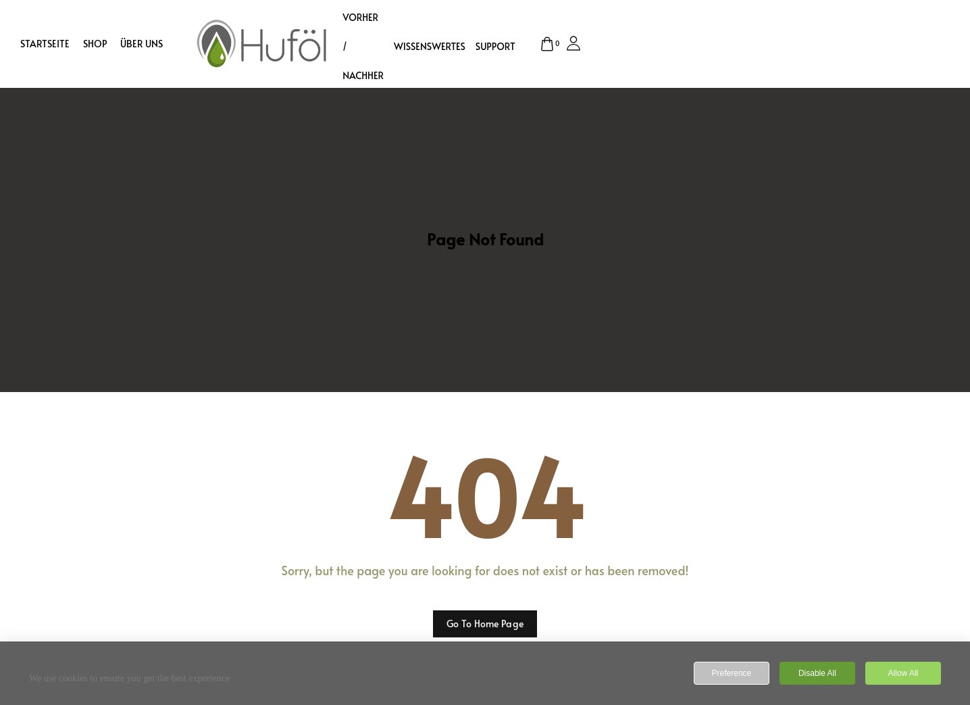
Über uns (141, 44)
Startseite (45, 44)
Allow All (903, 673)
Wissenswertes (429, 46)
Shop (95, 44)
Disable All (817, 673)
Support (495, 46)
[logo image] (262, 42)
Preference (732, 673)
